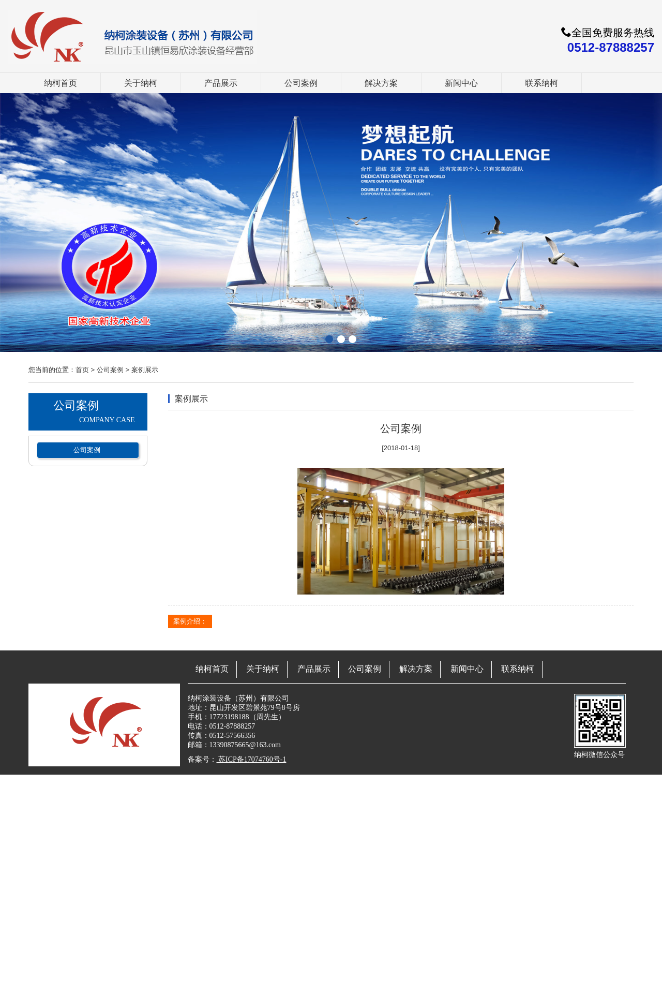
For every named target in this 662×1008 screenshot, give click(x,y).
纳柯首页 (60, 83)
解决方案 (381, 83)
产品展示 (220, 83)
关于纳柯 (140, 83)
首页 (82, 370)
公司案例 (301, 83)
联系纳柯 (541, 83)
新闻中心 (461, 83)
